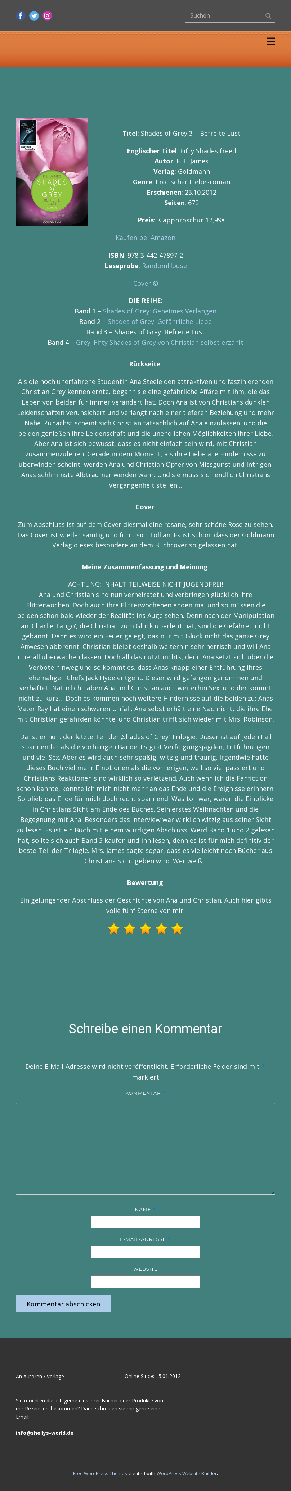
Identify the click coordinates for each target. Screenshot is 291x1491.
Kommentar (145, 1093)
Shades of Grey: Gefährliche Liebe (160, 321)
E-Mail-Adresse (145, 1239)
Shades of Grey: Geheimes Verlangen (159, 311)
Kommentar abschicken (63, 1304)
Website (145, 1269)
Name (145, 1209)
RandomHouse (164, 265)
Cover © (145, 283)
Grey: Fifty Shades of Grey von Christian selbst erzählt (159, 342)
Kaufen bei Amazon (145, 237)
